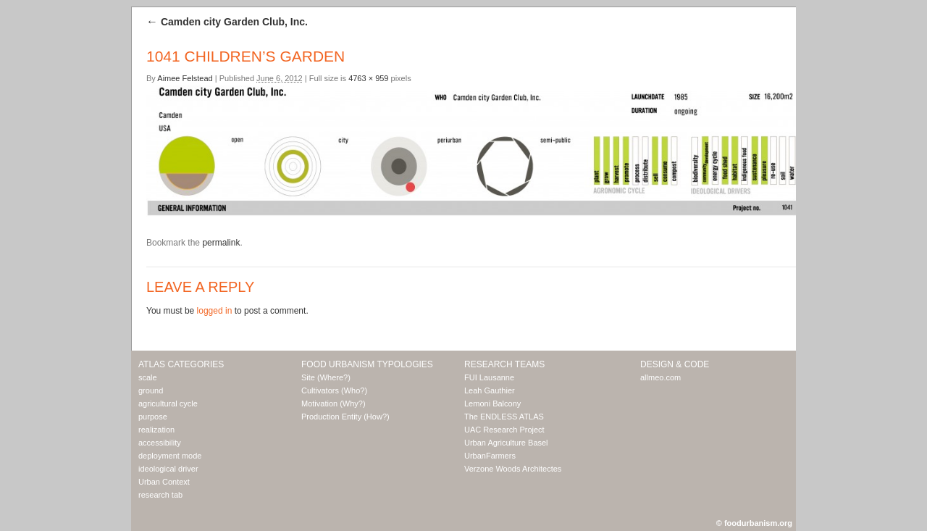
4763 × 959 (368, 78)
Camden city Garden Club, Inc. (227, 22)
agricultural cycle (168, 403)
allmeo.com (660, 377)
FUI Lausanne (489, 377)
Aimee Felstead (184, 78)
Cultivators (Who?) (334, 390)
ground (150, 390)
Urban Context (164, 481)
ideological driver (168, 468)
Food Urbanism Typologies (367, 364)
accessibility (159, 442)
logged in (214, 311)
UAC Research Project (504, 429)
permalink (221, 243)
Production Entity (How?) (345, 416)
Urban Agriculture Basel (506, 442)
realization (156, 429)
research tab (160, 494)
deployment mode (169, 455)
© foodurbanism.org (754, 523)
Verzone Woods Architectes (512, 468)
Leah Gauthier (489, 390)
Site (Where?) (326, 377)
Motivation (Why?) (333, 403)
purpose (152, 416)
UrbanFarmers (490, 455)
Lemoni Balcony (492, 403)
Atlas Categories (181, 364)
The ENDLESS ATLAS (504, 416)
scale (147, 377)
